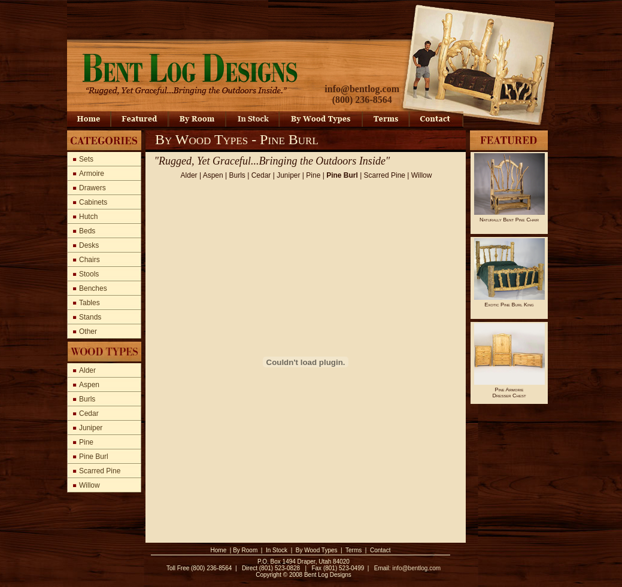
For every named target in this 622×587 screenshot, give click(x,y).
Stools (89, 274)
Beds (87, 231)
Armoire (91, 173)
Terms (353, 550)
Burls (87, 399)
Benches (93, 288)
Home (219, 550)
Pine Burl (93, 456)
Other (88, 331)
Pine (86, 442)
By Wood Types (317, 550)
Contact (380, 550)
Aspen (89, 385)
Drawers (92, 188)
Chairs (89, 260)
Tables (89, 303)
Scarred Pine (99, 471)
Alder (87, 370)
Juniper (90, 428)
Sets (86, 159)
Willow (89, 485)
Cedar (89, 413)
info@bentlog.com (361, 89)
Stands (90, 317)
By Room (245, 550)
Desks (89, 245)
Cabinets (93, 202)
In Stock (276, 550)
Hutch (88, 216)
